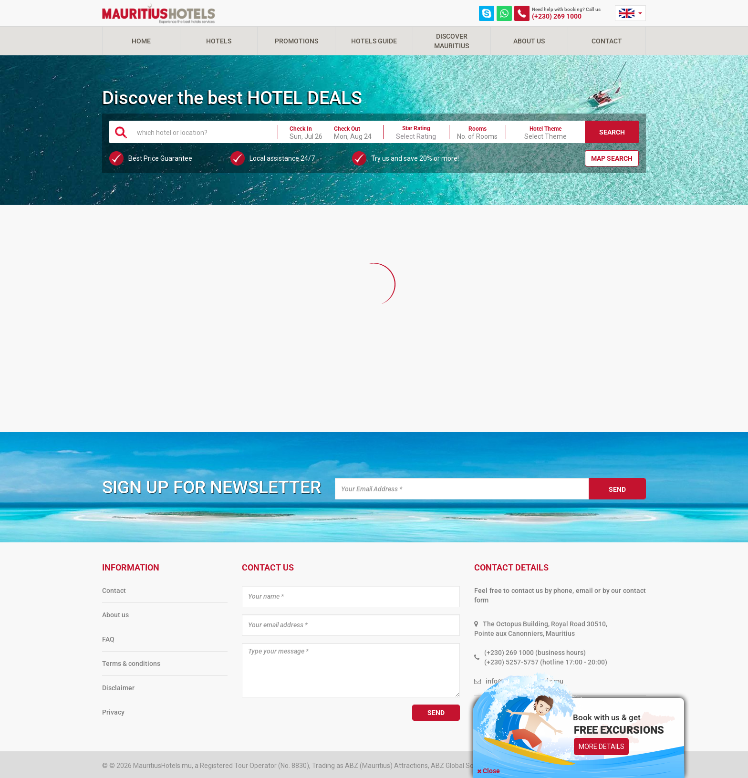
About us (115, 615)
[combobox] (201, 131)
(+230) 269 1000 (557, 16)
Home (141, 41)
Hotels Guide (374, 41)
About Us (529, 41)
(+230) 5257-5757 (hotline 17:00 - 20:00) (545, 662)
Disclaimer (118, 688)
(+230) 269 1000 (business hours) (535, 652)
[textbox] (201, 132)
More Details (601, 746)
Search (612, 132)
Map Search (612, 158)
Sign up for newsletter (211, 487)
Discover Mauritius (451, 41)
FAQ (108, 639)
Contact (607, 41)
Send (617, 489)
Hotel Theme (545, 128)
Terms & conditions (131, 663)
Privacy (113, 712)
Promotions (296, 41)
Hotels (218, 41)
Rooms (477, 128)
